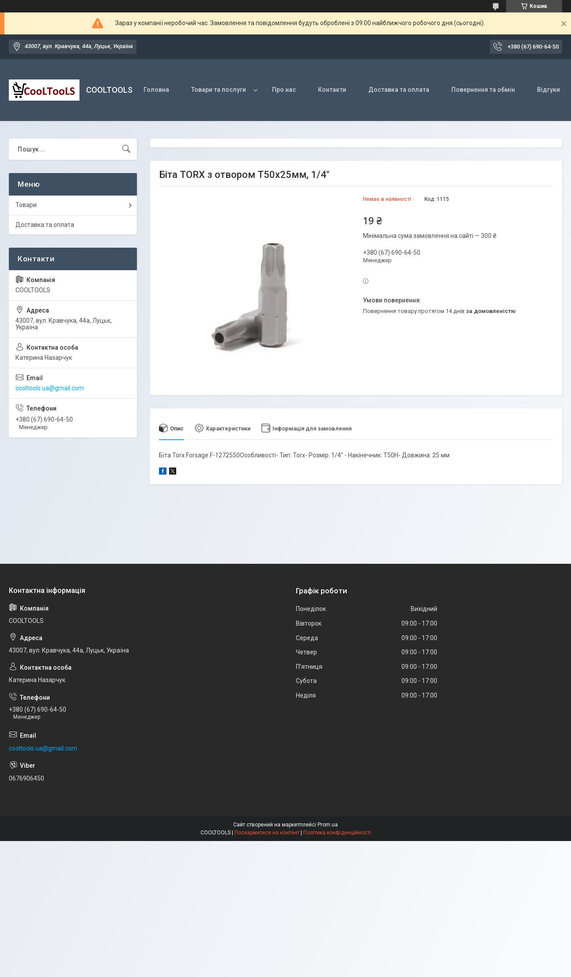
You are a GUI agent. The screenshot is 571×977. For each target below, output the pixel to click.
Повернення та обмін (483, 89)
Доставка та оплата (398, 89)
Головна (156, 89)
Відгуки (548, 89)
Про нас (284, 89)
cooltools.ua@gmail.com (49, 388)
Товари (26, 204)
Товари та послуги (218, 89)
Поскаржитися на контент (266, 833)
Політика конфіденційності (337, 833)
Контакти (332, 89)
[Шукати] (126, 149)
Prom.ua (328, 825)
